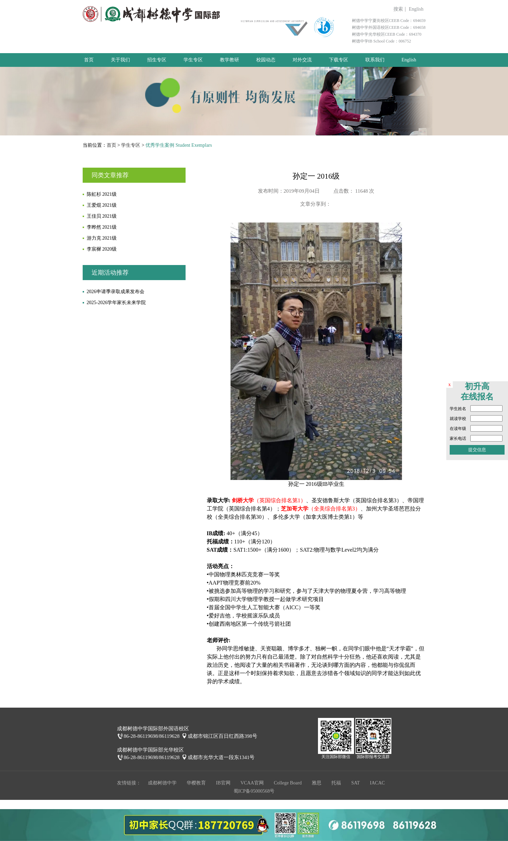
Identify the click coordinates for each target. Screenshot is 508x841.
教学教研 (229, 59)
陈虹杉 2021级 (102, 194)
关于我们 (120, 59)
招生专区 (156, 59)
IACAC (377, 783)
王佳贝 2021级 (102, 216)
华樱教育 (196, 783)
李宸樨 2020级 (102, 249)
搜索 (398, 9)
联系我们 (375, 59)
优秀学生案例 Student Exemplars (178, 145)
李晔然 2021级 (102, 227)
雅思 (316, 783)
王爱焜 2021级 (102, 205)
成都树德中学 (162, 783)
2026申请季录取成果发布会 (115, 291)
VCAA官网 (252, 783)
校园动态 (265, 59)
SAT (355, 783)
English (416, 9)
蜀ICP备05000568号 (254, 791)
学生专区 (193, 59)
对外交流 (302, 59)
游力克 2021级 (102, 238)
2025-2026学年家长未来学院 (116, 302)
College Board (288, 783)
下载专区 (338, 59)
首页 (89, 59)
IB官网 (223, 783)
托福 (336, 783)
